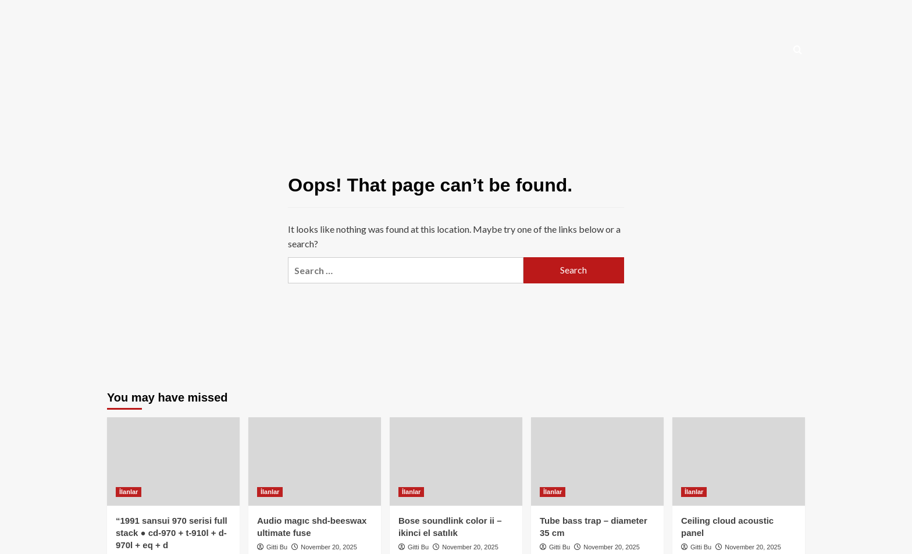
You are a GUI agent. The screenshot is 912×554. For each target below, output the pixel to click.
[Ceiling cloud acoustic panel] (738, 461)
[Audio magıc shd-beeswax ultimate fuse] (314, 461)
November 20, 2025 (329, 547)
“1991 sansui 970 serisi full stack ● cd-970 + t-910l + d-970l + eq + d (171, 533)
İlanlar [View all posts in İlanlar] (128, 491)
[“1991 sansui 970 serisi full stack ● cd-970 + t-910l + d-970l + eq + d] (173, 461)
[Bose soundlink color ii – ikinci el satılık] (456, 461)
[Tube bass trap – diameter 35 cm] (597, 461)
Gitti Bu (276, 547)
